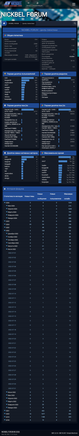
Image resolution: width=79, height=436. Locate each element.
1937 (6, 169)
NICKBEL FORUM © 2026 (11, 432)
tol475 (7, 90)
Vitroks (7, 97)
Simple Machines (72, 433)
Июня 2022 (12, 392)
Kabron (7, 166)
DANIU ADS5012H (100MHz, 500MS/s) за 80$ (12, 124)
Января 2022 (12, 408)
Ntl (6, 171)
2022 (7, 231)
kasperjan (8, 99)
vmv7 (6, 85)
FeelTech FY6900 (10, 139)
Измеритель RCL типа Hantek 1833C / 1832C (12, 132)
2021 (7, 411)
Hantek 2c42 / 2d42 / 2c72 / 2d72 (12, 110)
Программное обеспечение (47, 83)
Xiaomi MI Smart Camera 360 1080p (11, 136)
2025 (7, 221)
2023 (7, 227)
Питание (45, 97)
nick (6, 78)
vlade (6, 94)
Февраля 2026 (13, 215)
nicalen (72, 56)
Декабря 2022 (13, 234)
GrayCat (7, 92)
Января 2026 (12, 218)
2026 (7, 203)
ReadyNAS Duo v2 (11, 120)
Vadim (44, 165)
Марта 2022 (12, 401)
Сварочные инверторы (9, 142)
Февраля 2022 (13, 405)
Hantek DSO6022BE (11, 146)
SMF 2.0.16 (55, 433)
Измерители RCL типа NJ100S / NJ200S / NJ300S (12, 115)
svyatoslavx (9, 83)
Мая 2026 (11, 206)
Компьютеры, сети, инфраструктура (49, 87)
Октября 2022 (13, 240)
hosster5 (45, 175)
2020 (7, 414)
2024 (7, 224)
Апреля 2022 (12, 398)
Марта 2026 (12, 212)
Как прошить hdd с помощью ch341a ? (49, 147)
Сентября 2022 (13, 243)
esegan (7, 87)
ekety (6, 176)
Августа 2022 (12, 246)
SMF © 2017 (62, 433)
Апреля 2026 (12, 209)
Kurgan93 (8, 80)
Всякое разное (47, 91)
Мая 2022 (11, 395)
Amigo (7, 178)
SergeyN (7, 164)
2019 (7, 417)
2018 (7, 420)
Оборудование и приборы (48, 79)
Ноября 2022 (12, 237)
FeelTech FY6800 (10, 128)
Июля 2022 (12, 249)
